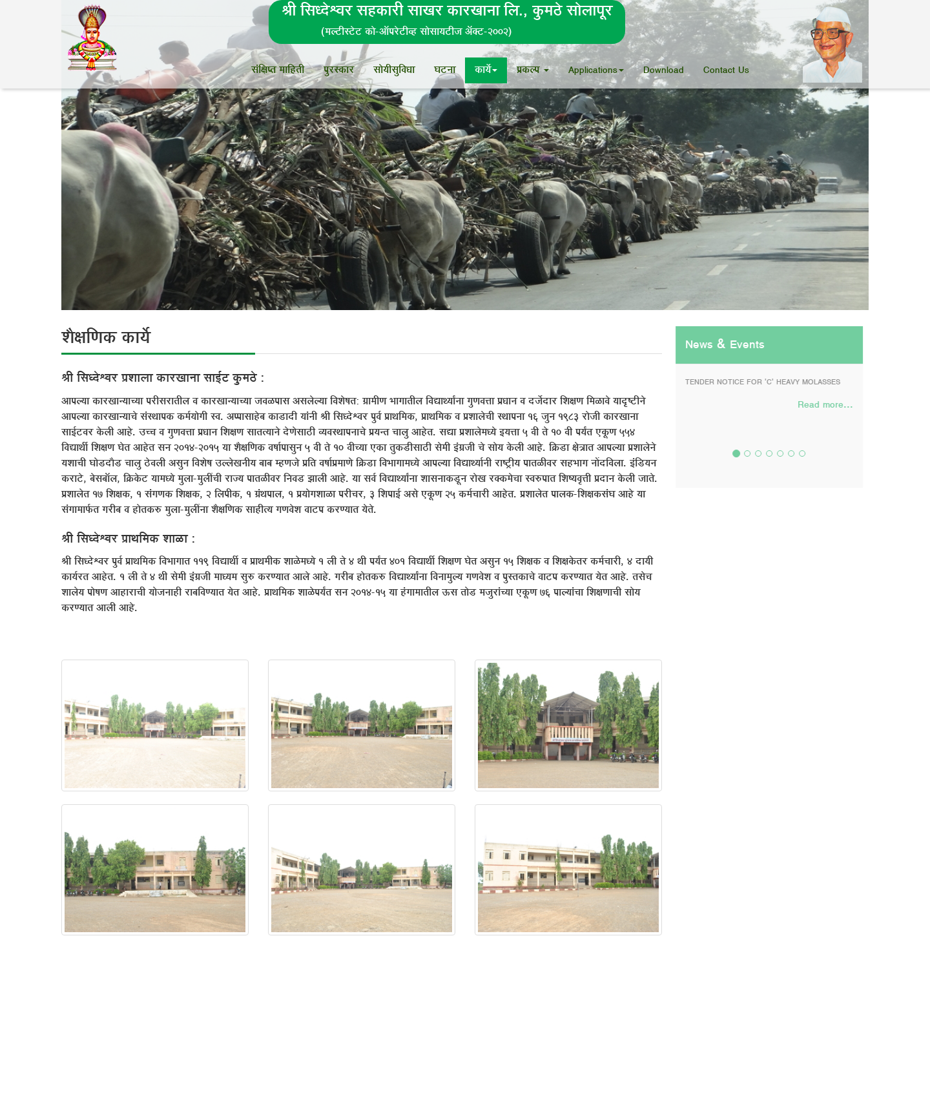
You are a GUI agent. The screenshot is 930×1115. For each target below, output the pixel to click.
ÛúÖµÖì (486, 70)
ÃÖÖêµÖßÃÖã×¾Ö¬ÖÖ (394, 70)
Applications (596, 70)
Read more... (824, 405)
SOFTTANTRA (848, 1077)
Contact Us (726, 70)
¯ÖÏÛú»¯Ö (533, 70)
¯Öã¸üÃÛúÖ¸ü (339, 70)
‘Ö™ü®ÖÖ (444, 70)
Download (663, 70)
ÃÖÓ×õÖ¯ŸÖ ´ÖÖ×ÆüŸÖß (277, 70)
